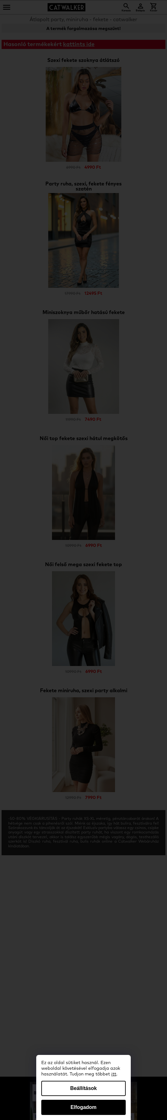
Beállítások (83, 1088)
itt (113, 1074)
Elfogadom (84, 1107)
